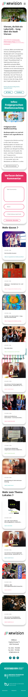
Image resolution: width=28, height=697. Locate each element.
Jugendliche (6, 88)
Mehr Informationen (11, 166)
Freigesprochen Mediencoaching (13, 71)
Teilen (8, 92)
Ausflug (14, 86)
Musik (11, 88)
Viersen (13, 41)
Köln (16, 157)
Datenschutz (5, 690)
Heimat (5, 86)
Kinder (17, 86)
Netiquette (14, 690)
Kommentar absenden (12, 220)
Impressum (23, 690)
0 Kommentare (7, 44)
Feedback (19, 92)
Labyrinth (9, 86)
